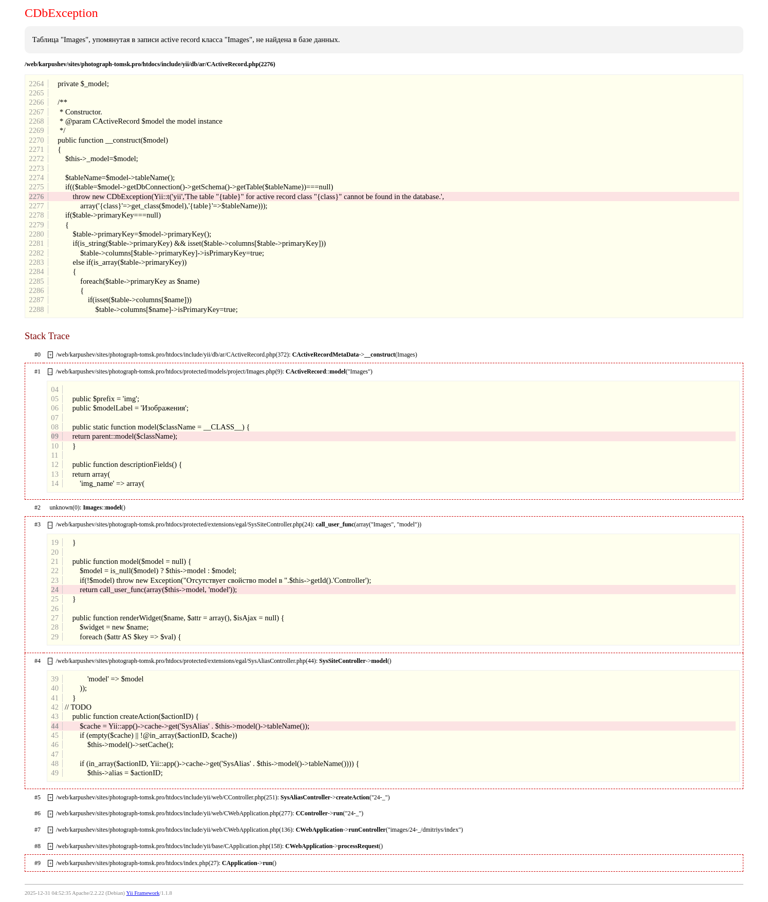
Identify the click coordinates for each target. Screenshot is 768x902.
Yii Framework (143, 893)
